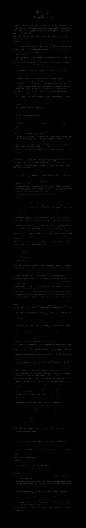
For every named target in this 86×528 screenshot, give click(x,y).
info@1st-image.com (66, 46)
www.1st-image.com (31, 27)
